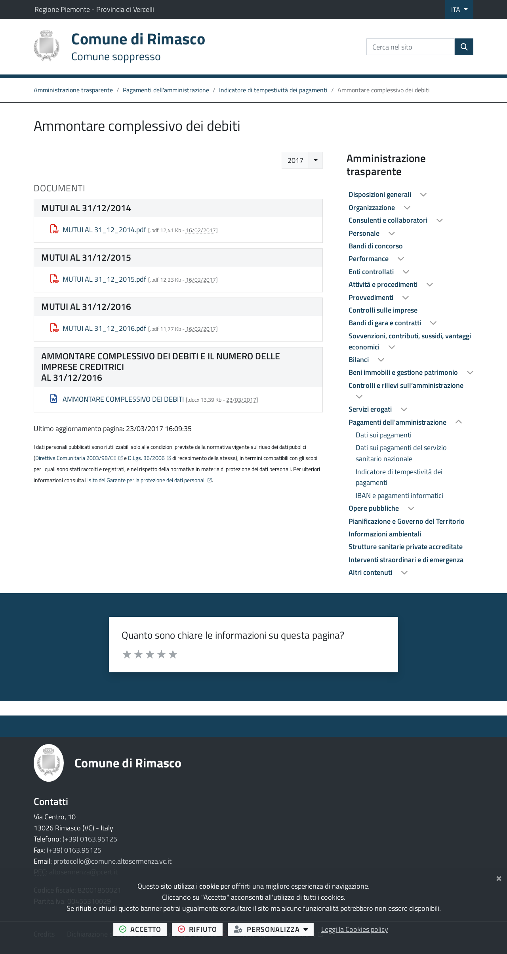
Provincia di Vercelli (125, 9)
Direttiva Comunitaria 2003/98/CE (75, 458)
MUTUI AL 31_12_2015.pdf (98, 279)
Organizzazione (372, 207)
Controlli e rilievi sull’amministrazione (406, 385)
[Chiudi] (499, 877)
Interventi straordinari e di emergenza (406, 559)
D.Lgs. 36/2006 (146, 458)
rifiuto (200, 929)
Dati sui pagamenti (384, 434)
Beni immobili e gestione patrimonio (404, 372)
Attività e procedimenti (384, 284)
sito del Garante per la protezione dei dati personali (147, 480)
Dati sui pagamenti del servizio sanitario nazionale (401, 453)
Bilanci (359, 359)
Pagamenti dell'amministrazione (166, 90)
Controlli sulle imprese (383, 310)
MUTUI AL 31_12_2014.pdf (98, 229)
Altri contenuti (371, 572)
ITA (456, 9)
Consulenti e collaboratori (389, 220)
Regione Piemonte (62, 9)
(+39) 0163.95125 (90, 839)
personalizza (274, 929)
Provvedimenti (372, 297)
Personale (365, 233)
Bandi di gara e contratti (386, 322)
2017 (295, 160)
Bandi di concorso (376, 245)
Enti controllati (372, 271)
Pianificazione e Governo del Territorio (407, 521)
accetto (143, 929)
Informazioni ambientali (385, 534)
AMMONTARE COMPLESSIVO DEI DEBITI (117, 399)
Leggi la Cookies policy (354, 929)
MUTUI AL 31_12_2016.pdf (98, 328)
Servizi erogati (371, 409)
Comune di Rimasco (127, 762)
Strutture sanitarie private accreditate (406, 546)
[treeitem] (410, 194)
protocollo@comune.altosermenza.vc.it (112, 861)
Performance (369, 258)
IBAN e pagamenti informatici (399, 495)
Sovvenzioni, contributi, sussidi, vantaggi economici (410, 341)
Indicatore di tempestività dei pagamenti (273, 90)
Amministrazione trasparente (73, 90)
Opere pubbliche (374, 508)
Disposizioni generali (381, 194)
